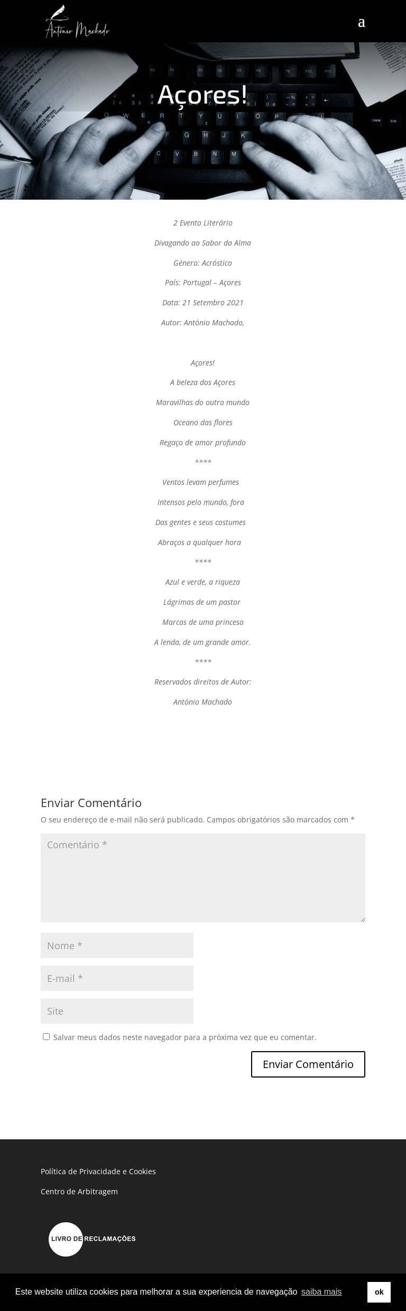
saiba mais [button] (321, 1291)
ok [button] (379, 1292)
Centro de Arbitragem (79, 1191)
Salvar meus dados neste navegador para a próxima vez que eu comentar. (185, 1037)
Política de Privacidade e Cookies (98, 1171)
